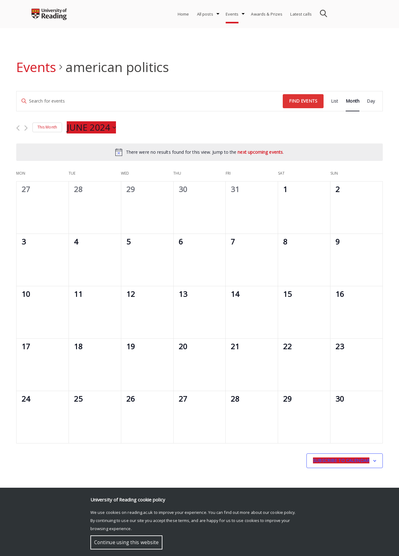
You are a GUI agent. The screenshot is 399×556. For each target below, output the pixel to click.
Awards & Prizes (266, 14)
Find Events (303, 101)
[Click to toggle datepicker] (91, 127)
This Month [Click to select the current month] (47, 127)
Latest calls (301, 14)
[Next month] (26, 128)
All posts (205, 14)
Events (232, 14)
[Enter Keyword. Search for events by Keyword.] (150, 101)
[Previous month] (18, 128)
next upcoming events (260, 152)
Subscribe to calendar (341, 460)
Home (183, 14)
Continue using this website (126, 542)
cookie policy (282, 512)
